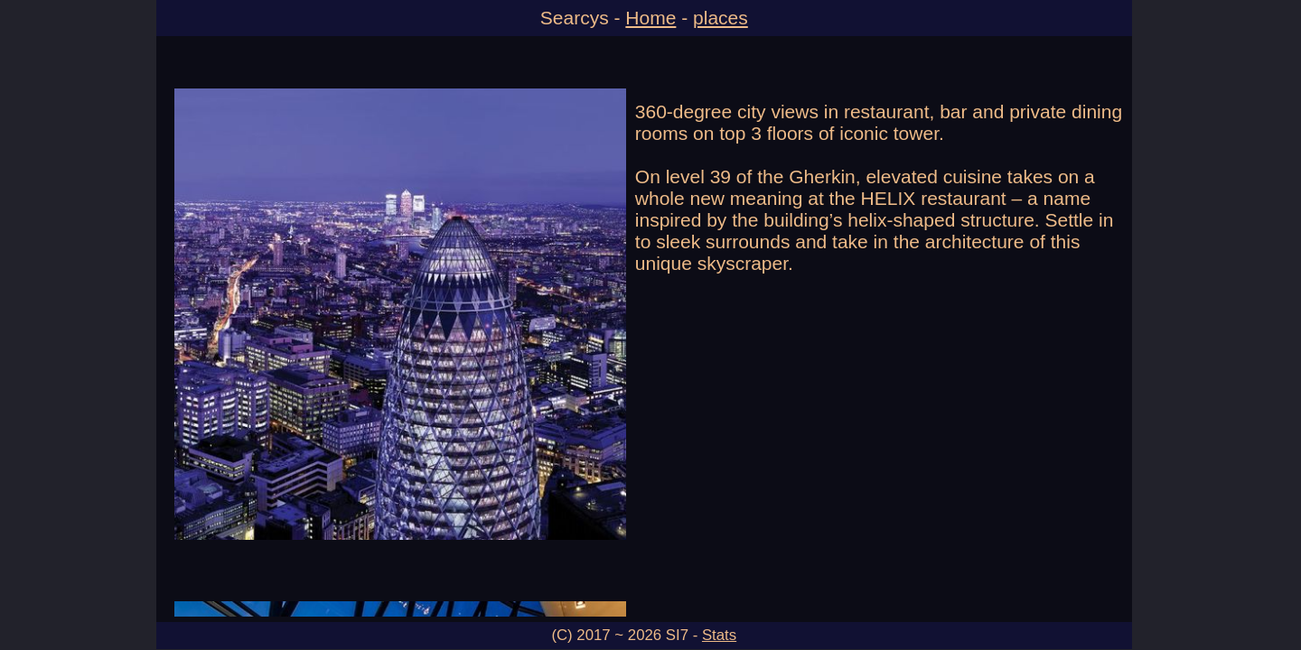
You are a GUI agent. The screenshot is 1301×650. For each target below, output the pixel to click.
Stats (719, 635)
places (720, 17)
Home (650, 17)
